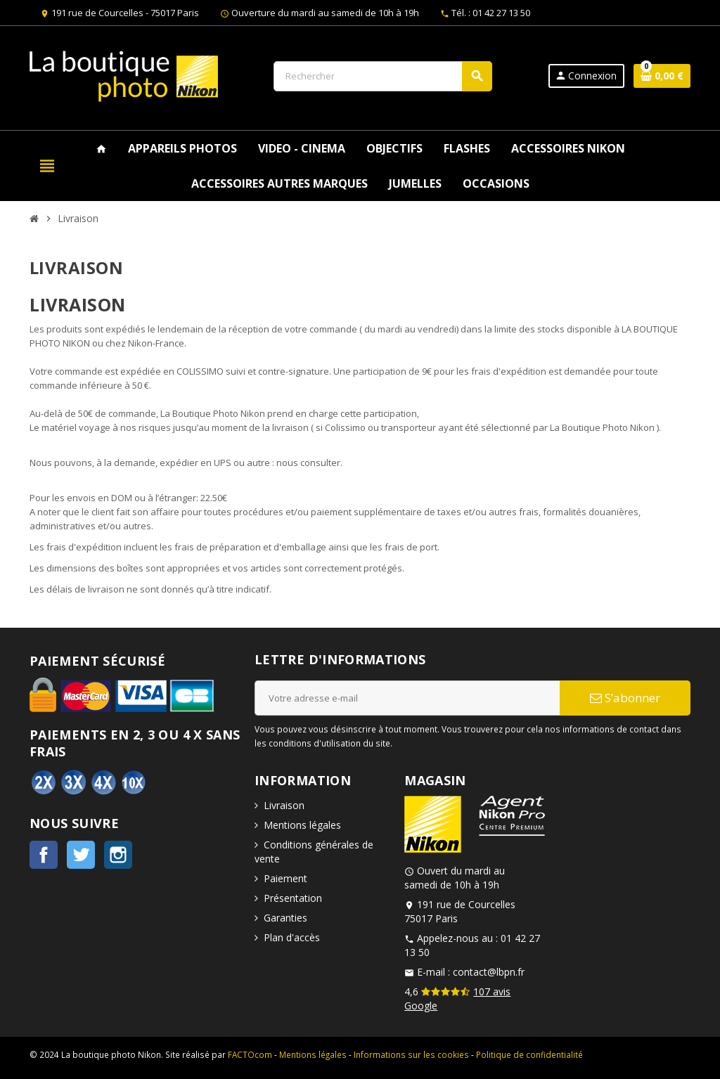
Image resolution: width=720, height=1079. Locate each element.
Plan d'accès (292, 937)
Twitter (81, 855)
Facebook (44, 855)
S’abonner (625, 698)
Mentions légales (302, 825)
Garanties (285, 917)
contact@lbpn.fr (489, 971)
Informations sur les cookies (411, 1054)
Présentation (293, 898)
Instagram (118, 855)
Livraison (284, 805)
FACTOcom (250, 1054)
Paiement (285, 878)
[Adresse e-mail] (407, 698)
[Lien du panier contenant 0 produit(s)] (662, 76)
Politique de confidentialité (529, 1054)
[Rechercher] (382, 76)
